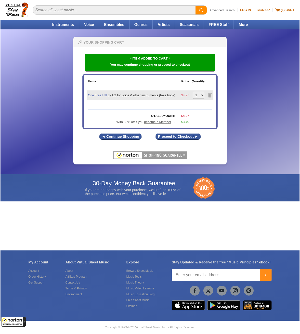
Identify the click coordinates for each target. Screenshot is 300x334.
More (243, 25)
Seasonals (189, 25)
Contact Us (72, 282)
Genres (141, 25)
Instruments (63, 25)
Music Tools (134, 276)
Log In (245, 10)
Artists (163, 25)
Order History (37, 276)
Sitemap (131, 306)
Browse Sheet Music (139, 270)
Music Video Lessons (140, 288)
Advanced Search (222, 10)
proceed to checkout (174, 64)
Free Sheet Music (137, 300)
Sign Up (263, 10)
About (69, 270)
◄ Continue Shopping (120, 136)
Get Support (36, 282)
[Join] (266, 275)
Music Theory (135, 282)
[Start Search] (201, 10)
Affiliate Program (76, 276)
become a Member (157, 122)
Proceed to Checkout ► (178, 136)
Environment (73, 294)
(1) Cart (284, 10)
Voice (89, 25)
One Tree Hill (97, 95)
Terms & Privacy (76, 288)
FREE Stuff (219, 25)
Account (33, 270)
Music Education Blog (140, 294)
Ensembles (114, 25)
